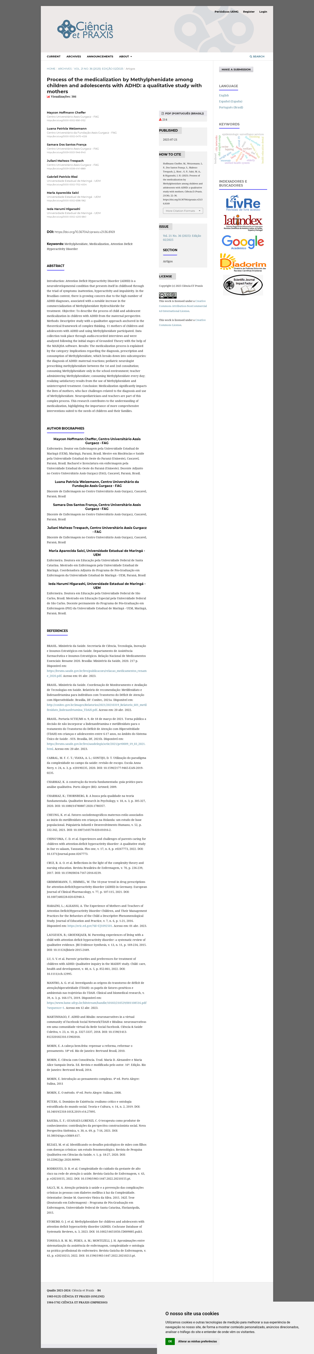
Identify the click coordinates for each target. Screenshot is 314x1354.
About (124, 56)
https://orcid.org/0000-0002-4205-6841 (66, 217)
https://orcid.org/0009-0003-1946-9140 (66, 152)
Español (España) (230, 101)
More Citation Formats (180, 210)
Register (249, 11)
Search (257, 56)
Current (53, 56)
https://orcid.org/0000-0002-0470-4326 (67, 136)
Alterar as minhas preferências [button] (197, 1341)
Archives (73, 56)
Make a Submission (236, 69)
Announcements (100, 56)
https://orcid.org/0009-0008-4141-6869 (66, 168)
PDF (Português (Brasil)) (184, 113)
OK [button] (170, 1341)
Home (51, 68)
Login (263, 11)
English (224, 95)
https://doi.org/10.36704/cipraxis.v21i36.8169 (85, 232)
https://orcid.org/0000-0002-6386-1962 (66, 201)
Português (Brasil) (231, 107)
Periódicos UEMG (227, 11)
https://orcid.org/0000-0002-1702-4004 (67, 184)
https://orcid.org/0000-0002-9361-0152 (66, 120)
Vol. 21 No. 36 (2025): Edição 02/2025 (98, 68)
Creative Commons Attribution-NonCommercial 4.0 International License (183, 306)
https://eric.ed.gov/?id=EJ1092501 (89, 926)
